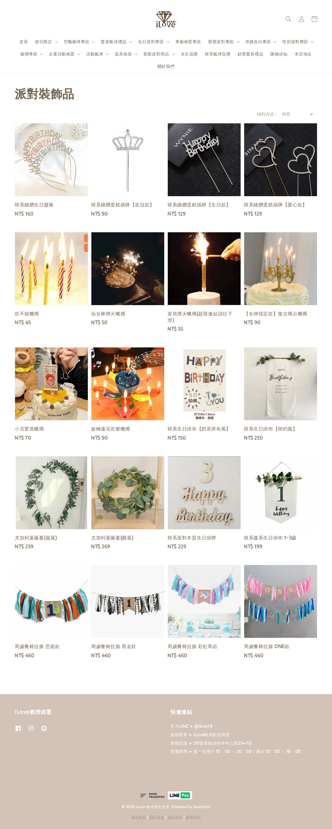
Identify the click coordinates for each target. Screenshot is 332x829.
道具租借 (123, 53)
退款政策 (175, 817)
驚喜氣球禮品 (114, 41)
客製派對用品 (156, 53)
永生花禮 (189, 53)
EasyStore (201, 807)
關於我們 (166, 66)
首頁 (23, 41)
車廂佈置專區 (188, 41)
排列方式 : (266, 114)
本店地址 (303, 53)
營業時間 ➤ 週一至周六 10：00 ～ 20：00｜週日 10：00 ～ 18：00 (235, 751)
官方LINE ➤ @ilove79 (191, 726)
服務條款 (138, 817)
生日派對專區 (151, 41)
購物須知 (278, 53)
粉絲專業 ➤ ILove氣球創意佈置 (200, 734)
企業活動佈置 (62, 53)
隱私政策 (157, 817)
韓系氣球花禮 (218, 53)
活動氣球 (94, 53)
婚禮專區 (28, 53)
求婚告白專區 (258, 41)
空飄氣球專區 (77, 41)
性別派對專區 (295, 41)
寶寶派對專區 (221, 41)
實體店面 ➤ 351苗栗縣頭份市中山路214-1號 (211, 743)
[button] (288, 19)
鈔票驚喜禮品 (251, 53)
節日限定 (43, 41)
